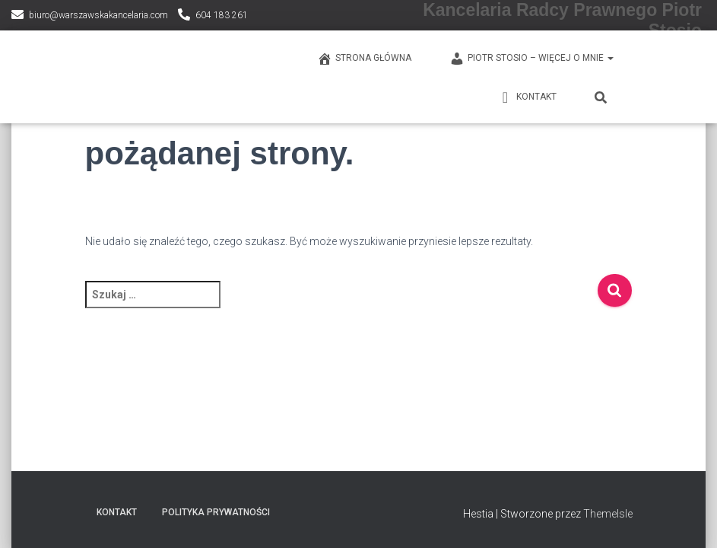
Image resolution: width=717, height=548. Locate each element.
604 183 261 (221, 15)
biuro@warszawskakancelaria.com (98, 15)
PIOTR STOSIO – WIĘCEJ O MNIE (531, 58)
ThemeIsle (608, 514)
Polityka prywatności (216, 512)
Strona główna (364, 58)
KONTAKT (527, 97)
